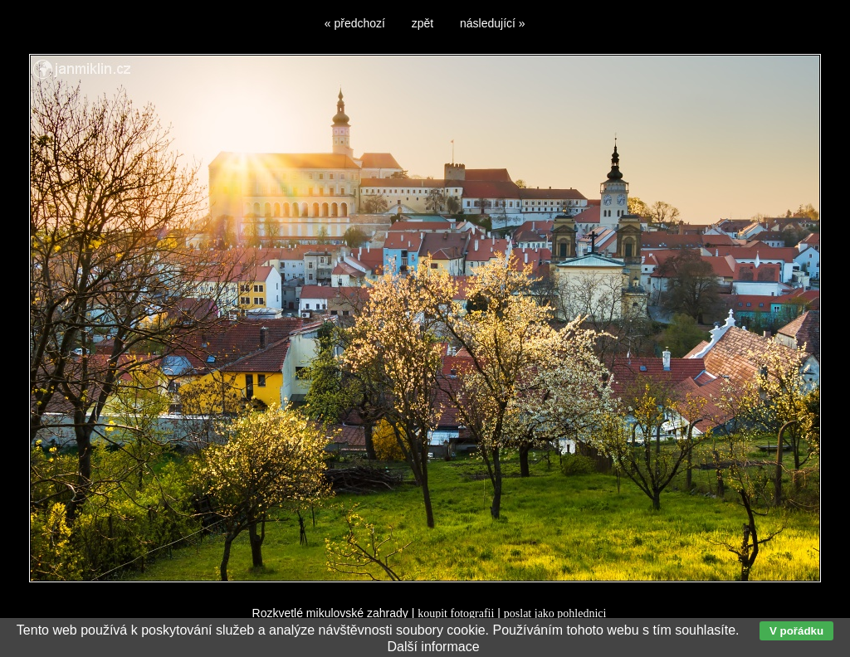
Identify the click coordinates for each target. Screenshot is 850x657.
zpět (422, 23)
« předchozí (355, 23)
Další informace (433, 647)
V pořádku (796, 631)
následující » (492, 23)
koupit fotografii (456, 613)
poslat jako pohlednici (555, 613)
